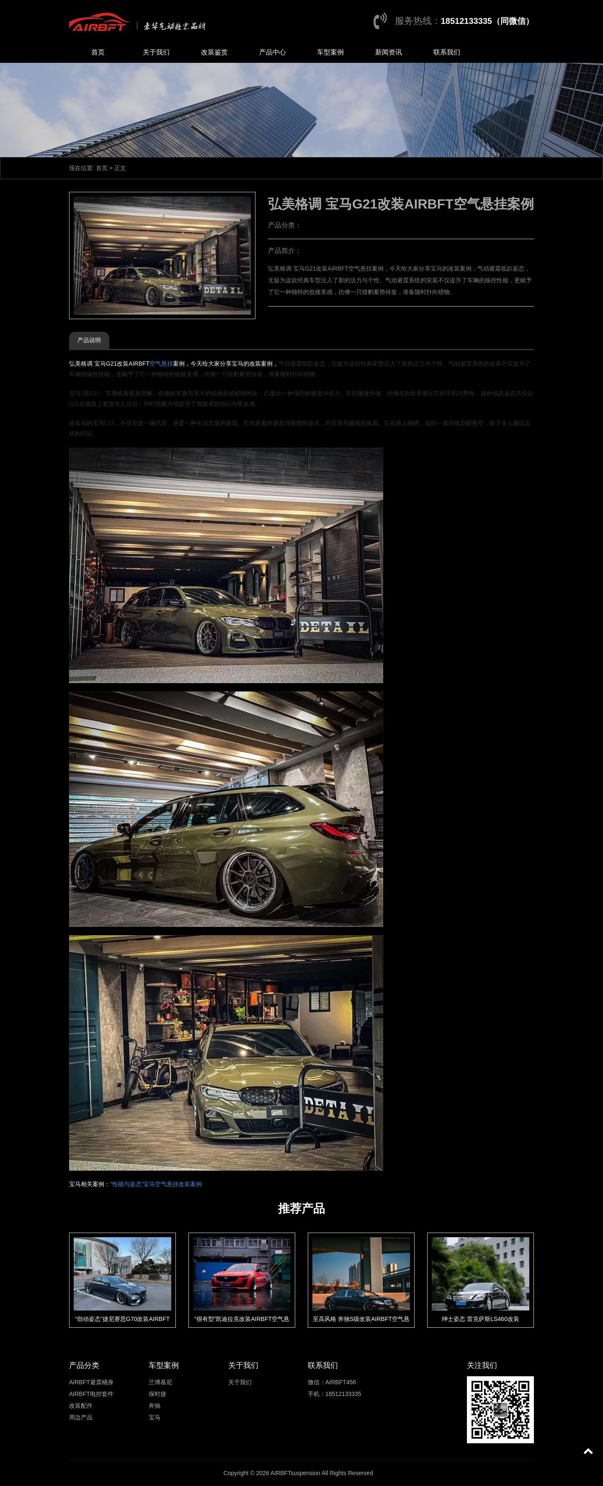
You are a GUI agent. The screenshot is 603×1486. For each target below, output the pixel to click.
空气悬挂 (161, 363)
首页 (98, 52)
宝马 (154, 1417)
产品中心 (272, 52)
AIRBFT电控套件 (91, 1394)
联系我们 (446, 52)
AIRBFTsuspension (295, 1473)
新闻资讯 (388, 52)
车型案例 (330, 52)
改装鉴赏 (214, 52)
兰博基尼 (160, 1382)
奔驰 (154, 1405)
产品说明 (89, 340)
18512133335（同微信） (487, 21)
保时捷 (157, 1394)
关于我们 (156, 52)
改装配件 (81, 1405)
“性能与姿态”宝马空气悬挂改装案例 (156, 1184)
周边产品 (81, 1417)
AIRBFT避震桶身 (91, 1382)
